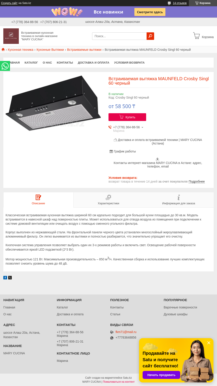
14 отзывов (180, 3)
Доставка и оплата (93, 62)
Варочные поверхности (180, 307)
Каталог (31, 62)
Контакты (65, 62)
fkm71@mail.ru (126, 332)
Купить (130, 117)
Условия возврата (129, 62)
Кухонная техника (20, 49)
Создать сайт (9, 3)
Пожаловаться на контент (119, 381)
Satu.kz (127, 377)
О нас (47, 62)
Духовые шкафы (176, 314)
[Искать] (150, 36)
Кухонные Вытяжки (50, 49)
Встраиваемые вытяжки (84, 49)
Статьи (115, 314)
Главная (13, 62)
